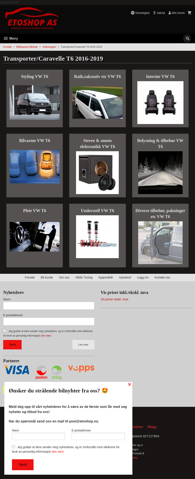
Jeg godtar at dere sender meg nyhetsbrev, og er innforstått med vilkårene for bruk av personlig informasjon (66, 449)
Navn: (7, 299)
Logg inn (143, 277)
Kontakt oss (162, 277)
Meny (10, 38)
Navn (38, 434)
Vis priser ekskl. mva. (115, 299)
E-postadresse (98, 434)
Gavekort (125, 277)
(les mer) (46, 335)
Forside (7, 46)
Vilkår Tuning (83, 277)
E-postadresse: (13, 315)
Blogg (152, 428)
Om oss (64, 277)
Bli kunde (47, 277)
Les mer (83, 344)
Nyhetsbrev (134, 428)
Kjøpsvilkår (105, 277)
